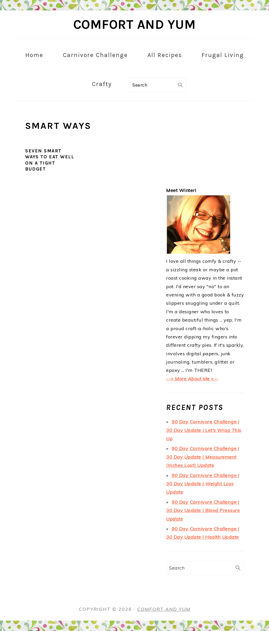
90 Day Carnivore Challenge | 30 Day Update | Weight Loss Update (202, 483)
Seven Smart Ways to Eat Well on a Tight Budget (49, 160)
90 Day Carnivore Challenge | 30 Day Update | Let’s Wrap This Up (203, 430)
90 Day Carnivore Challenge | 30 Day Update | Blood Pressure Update (203, 510)
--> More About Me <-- (192, 379)
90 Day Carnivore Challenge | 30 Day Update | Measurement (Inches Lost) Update (202, 456)
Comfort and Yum (134, 24)
